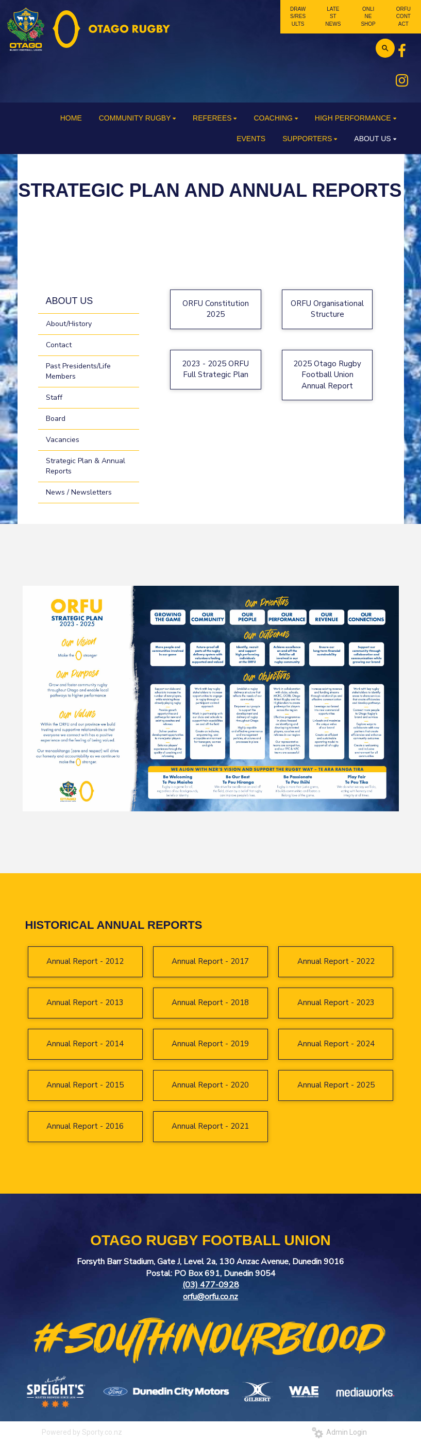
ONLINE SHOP (368, 16)
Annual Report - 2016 (85, 1126)
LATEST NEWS (333, 16)
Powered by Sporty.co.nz (82, 1432)
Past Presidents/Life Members (78, 371)
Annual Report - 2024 (336, 1044)
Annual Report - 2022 (336, 961)
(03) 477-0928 (210, 1284)
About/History (69, 324)
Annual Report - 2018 (210, 1002)
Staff (54, 397)
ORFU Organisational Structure (327, 308)
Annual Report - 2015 (85, 1085)
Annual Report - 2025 (336, 1085)
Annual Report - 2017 (210, 961)
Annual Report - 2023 (336, 1002)
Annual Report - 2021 (210, 1126)
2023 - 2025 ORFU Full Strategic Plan (215, 369)
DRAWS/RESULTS (298, 16)
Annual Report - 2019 (210, 1044)
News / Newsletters (79, 492)
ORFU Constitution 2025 (215, 308)
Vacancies (62, 440)
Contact (59, 345)
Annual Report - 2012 (85, 961)
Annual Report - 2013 (85, 1002)
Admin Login (339, 1432)
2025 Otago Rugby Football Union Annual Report (327, 375)
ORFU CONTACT (403, 16)
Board (55, 418)
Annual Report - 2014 (85, 1044)
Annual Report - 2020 (210, 1085)
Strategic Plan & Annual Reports (85, 466)
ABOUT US (69, 301)
